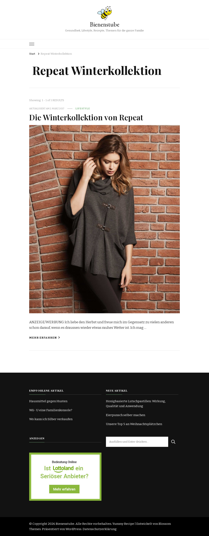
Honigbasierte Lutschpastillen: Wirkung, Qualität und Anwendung (136, 403)
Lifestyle (83, 108)
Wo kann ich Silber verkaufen (50, 419)
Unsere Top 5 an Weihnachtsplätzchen (134, 424)
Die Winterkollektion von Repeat (86, 117)
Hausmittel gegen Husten (48, 401)
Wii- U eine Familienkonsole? (50, 410)
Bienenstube (104, 24)
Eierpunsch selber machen (125, 415)
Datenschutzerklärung (100, 529)
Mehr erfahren (44, 337)
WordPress (73, 529)
